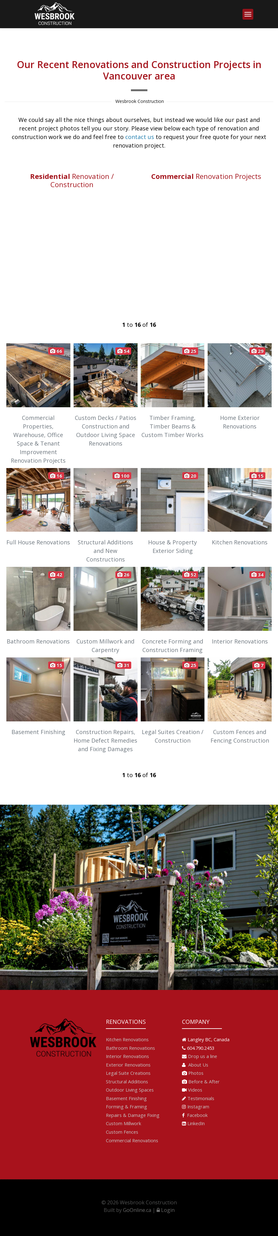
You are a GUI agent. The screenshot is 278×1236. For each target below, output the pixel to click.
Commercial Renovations (132, 1140)
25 (190, 351)
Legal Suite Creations (128, 1073)
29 (257, 351)
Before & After (204, 1081)
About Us (197, 1065)
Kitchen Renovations (127, 1039)
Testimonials (200, 1098)
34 (257, 574)
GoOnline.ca (137, 1210)
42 (56, 574)
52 (190, 574)
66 (56, 351)
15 (257, 475)
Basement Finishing (126, 1098)
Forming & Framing (126, 1106)
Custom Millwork (123, 1123)
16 (56, 475)
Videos (195, 1090)
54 (123, 351)
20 (190, 475)
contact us (139, 137)
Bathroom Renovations (130, 1048)
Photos (196, 1073)
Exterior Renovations (128, 1065)
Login (166, 1210)
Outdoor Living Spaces (130, 1090)
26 (123, 574)
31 (123, 665)
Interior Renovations (127, 1056)
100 (121, 475)
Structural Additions (127, 1081)
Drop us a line (202, 1056)
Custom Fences (122, 1132)
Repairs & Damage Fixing (132, 1115)
